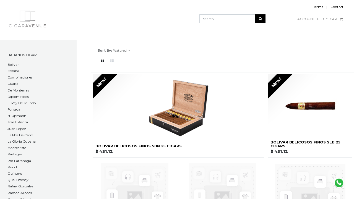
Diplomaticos (18, 97)
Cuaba (12, 84)
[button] (121, 50)
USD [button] (321, 19)
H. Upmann (16, 116)
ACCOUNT (306, 19)
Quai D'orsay (17, 180)
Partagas (14, 154)
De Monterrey (18, 90)
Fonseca (13, 109)
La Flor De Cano (20, 135)
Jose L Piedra (17, 122)
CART (336, 19)
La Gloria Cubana (21, 141)
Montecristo (16, 148)
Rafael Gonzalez (20, 186)
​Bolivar (13, 64)
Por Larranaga (19, 161)
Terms (318, 7)
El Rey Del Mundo (21, 103)
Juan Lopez (16, 129)
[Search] (260, 18)
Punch (12, 167)
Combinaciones (19, 77)
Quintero (14, 173)
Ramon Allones (19, 193)
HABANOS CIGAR (22, 55)
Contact (336, 7)
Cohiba (13, 71)
